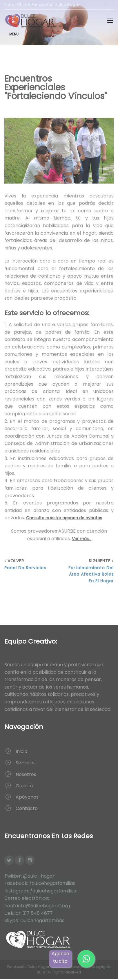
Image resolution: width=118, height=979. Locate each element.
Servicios (26, 762)
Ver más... (81, 539)
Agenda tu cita (60, 957)
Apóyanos (27, 797)
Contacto (27, 808)
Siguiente (88, 571)
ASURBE (67, 531)
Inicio (21, 751)
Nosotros (26, 774)
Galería (24, 785)
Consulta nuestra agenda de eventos (64, 518)
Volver (29, 564)
